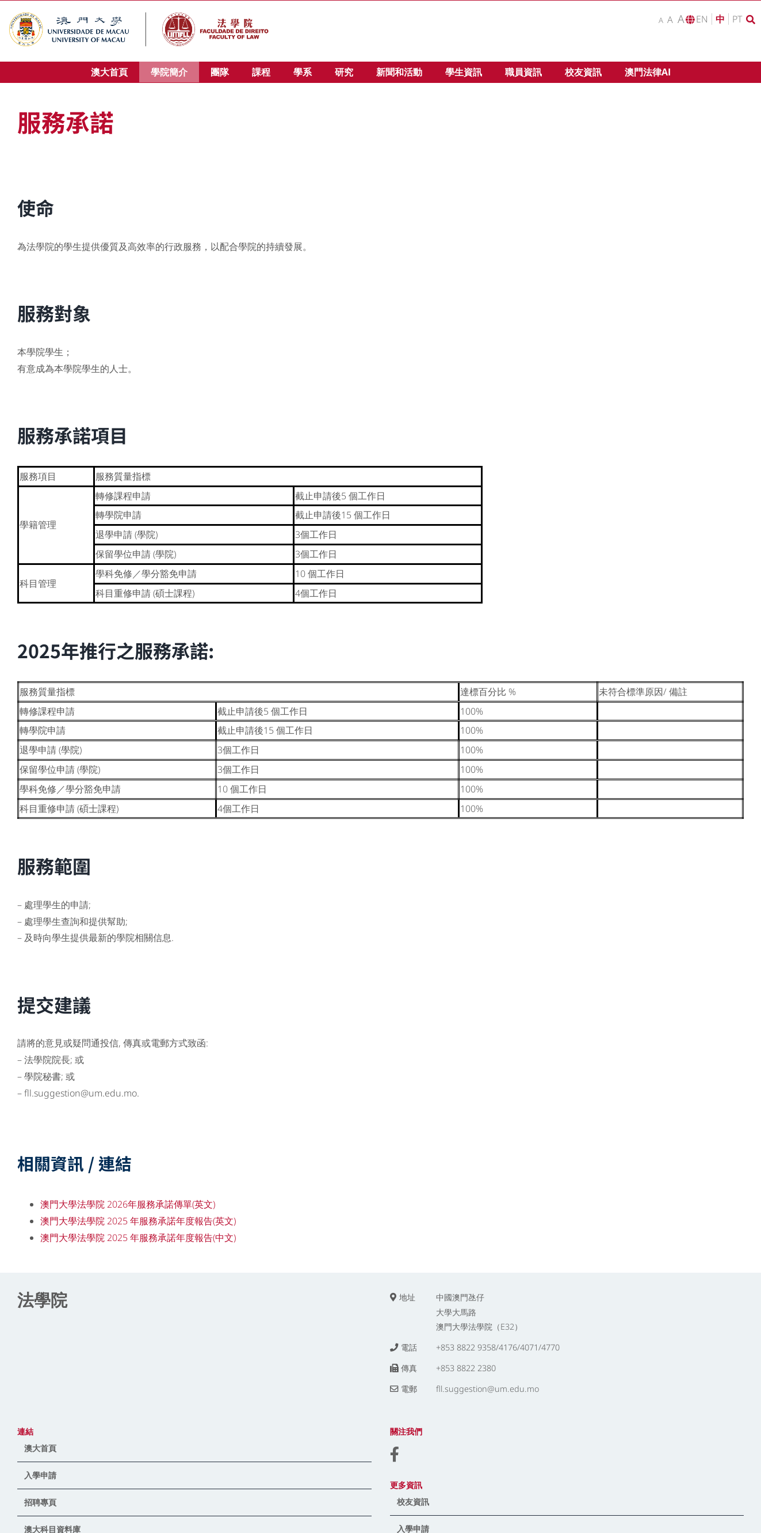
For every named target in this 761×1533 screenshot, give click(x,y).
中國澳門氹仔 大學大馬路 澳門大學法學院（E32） (479, 1312)
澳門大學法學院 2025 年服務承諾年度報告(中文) (138, 1237)
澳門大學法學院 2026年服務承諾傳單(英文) (127, 1204)
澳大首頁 (40, 1448)
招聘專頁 (40, 1502)
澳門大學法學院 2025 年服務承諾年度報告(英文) (138, 1221)
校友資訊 (413, 1501)
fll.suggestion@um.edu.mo (487, 1388)
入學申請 (40, 1475)
